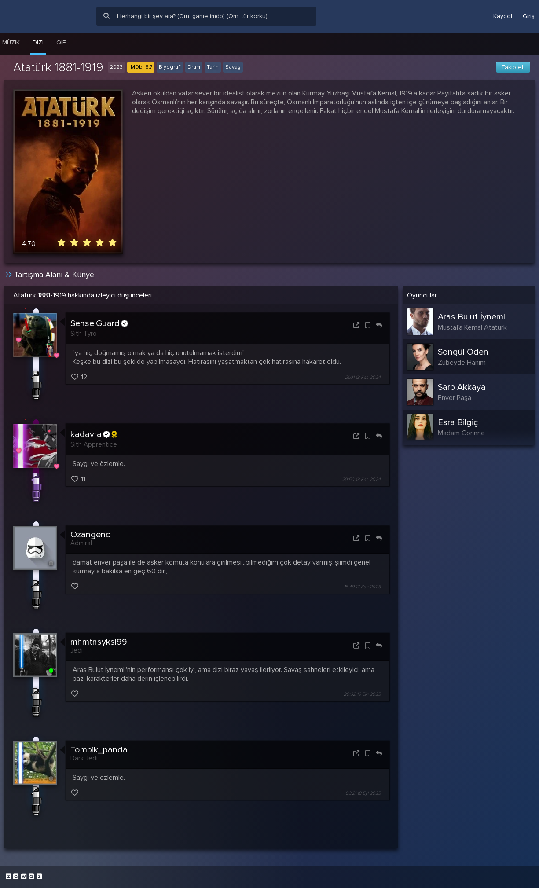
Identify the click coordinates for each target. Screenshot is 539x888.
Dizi (38, 42)
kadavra (93, 434)
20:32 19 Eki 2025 (362, 694)
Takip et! (513, 67)
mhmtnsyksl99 (98, 642)
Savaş (233, 67)
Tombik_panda (99, 749)
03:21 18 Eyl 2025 (363, 793)
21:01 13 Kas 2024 (363, 377)
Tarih (213, 67)
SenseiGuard (99, 323)
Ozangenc (90, 534)
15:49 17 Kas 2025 (362, 587)
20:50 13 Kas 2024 (361, 479)
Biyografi (170, 67)
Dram (193, 67)
